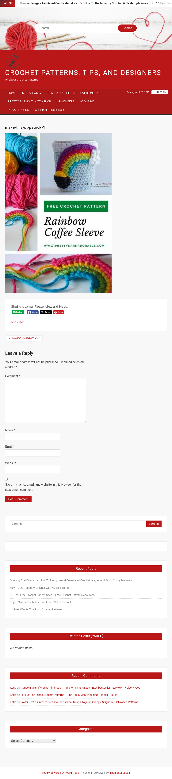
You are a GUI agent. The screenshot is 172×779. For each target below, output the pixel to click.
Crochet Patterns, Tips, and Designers (83, 73)
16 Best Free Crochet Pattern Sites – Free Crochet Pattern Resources (52, 594)
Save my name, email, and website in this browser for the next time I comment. (43, 487)
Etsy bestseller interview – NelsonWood (116, 687)
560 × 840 (18, 322)
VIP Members (66, 101)
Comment (12, 376)
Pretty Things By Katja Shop (29, 101)
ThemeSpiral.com (120, 772)
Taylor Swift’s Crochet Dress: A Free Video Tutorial (40, 602)
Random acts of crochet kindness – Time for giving (51, 687)
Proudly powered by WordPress (60, 772)
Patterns (87, 92)
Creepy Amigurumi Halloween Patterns (115, 702)
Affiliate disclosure (50, 109)
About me (87, 101)
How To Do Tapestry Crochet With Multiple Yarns (120, 3)
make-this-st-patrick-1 (26, 338)
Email (10, 446)
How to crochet (59, 92)
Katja (13, 687)
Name (10, 430)
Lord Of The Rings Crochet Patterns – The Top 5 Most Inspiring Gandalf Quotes (69, 694)
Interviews (29, 92)
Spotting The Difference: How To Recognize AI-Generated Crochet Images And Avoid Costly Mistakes (71, 580)
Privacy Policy (18, 109)
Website (10, 463)
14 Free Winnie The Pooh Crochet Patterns (36, 609)
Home (12, 92)
